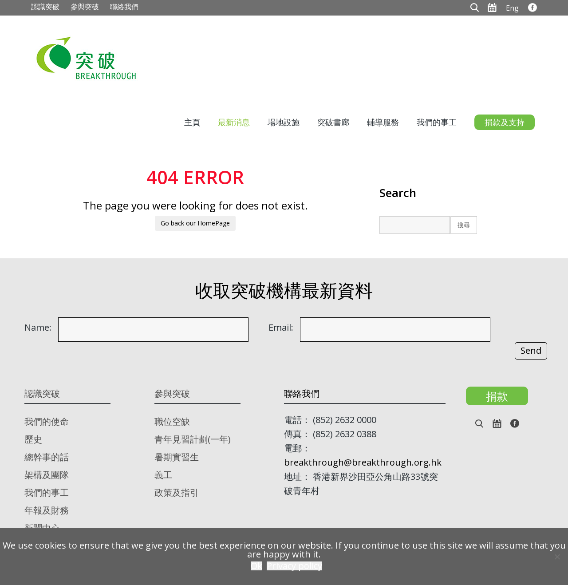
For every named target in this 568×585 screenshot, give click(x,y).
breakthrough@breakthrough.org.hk (363, 462)
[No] (556, 556)
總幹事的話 (46, 457)
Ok (256, 565)
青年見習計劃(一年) (192, 439)
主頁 (192, 122)
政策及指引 (176, 492)
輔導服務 (383, 122)
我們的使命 (46, 421)
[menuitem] (512, 8)
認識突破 (45, 7)
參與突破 (85, 7)
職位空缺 (172, 421)
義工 (163, 475)
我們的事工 (437, 122)
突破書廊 (333, 122)
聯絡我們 (124, 7)
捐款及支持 (505, 122)
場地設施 (284, 122)
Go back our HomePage (195, 223)
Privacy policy (294, 565)
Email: (280, 327)
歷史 (33, 439)
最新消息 (234, 122)
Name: (37, 327)
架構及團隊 (46, 475)
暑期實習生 (176, 457)
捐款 (497, 395)
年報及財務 (46, 510)
